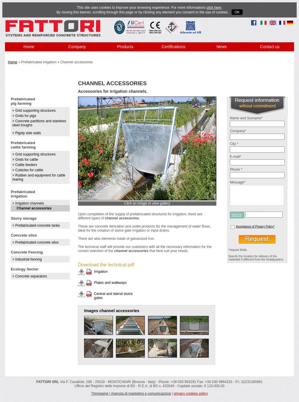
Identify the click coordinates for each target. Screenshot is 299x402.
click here (213, 8)
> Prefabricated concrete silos (35, 242)
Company (77, 46)
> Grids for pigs (24, 116)
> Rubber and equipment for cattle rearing (38, 177)
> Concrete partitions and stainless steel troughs (39, 123)
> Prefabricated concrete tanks (36, 225)
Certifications (173, 46)
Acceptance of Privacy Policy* (255, 226)
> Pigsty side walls (26, 133)
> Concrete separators (29, 276)
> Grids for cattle (25, 160)
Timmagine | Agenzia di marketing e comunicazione (131, 393)
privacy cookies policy (191, 393)
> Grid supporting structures (33, 111)
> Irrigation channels (28, 203)
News (221, 46)
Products (125, 46)
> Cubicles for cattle (27, 170)
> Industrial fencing (27, 259)
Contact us (270, 46)
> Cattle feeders (24, 165)
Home (28, 46)
